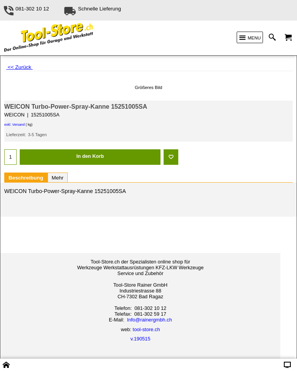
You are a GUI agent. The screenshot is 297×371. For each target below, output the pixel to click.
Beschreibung (26, 178)
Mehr (58, 178)
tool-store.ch (146, 329)
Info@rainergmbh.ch (149, 320)
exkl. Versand (14, 125)
